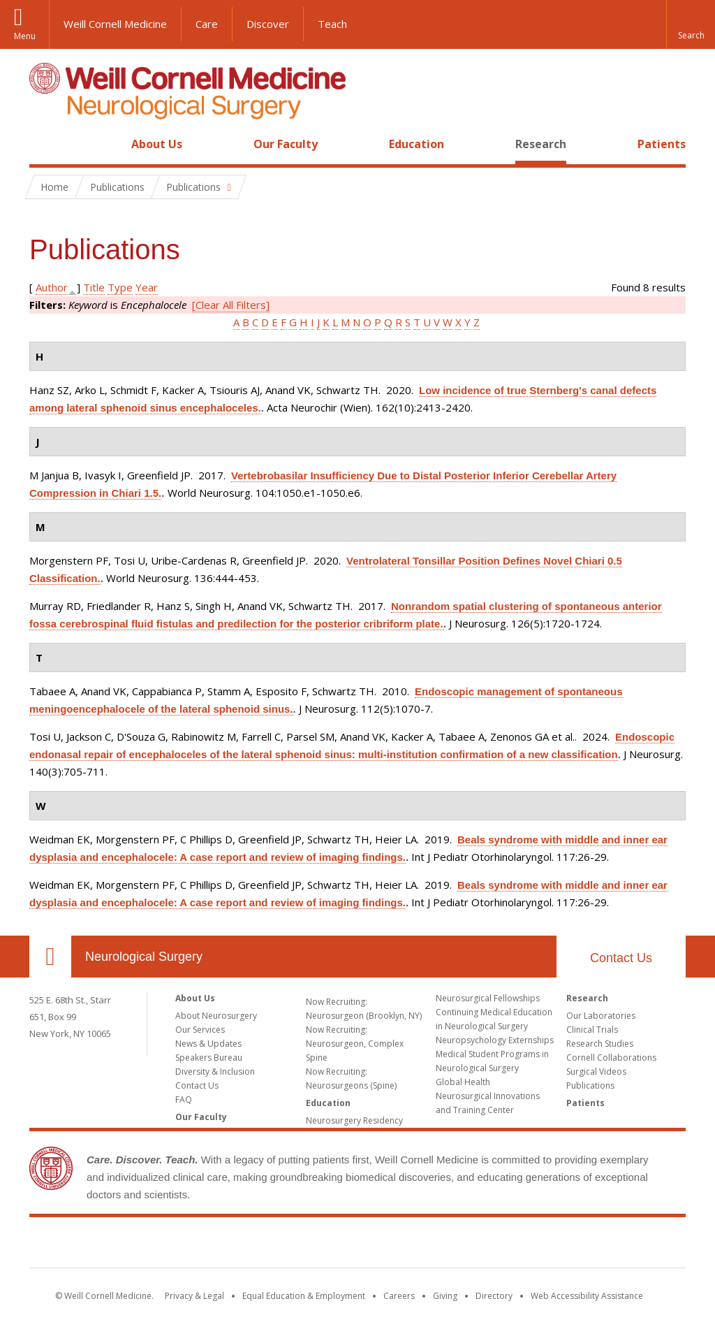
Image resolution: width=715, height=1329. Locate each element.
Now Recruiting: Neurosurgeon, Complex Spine (355, 1043)
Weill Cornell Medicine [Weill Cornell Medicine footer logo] (357, 1245)
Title (94, 287)
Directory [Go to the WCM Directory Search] (494, 1296)
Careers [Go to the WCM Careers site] (399, 1296)
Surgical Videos (596, 1071)
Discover (267, 24)
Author (52, 287)
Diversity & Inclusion (215, 1071)
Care (207, 24)
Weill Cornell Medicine (115, 24)
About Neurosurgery (216, 1016)
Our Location (50, 957)
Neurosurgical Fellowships (488, 998)
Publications (590, 1085)
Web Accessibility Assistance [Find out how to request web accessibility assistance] (587, 1296)
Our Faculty (285, 144)
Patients (661, 144)
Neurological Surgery (143, 957)
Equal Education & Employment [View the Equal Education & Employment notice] (303, 1296)
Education (416, 144)
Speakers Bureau (208, 1057)
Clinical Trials (592, 1030)
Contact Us (621, 958)
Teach (332, 24)
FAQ (183, 1099)
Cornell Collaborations (611, 1057)
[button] (690, 24)
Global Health (463, 1082)
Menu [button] (25, 36)
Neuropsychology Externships (495, 1040)
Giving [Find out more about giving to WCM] (445, 1296)
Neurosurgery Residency (354, 1120)
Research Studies (599, 1044)
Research (540, 144)
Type (120, 287)
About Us (156, 144)
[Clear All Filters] (231, 305)
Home (44, 144)
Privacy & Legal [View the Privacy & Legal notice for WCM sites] (194, 1296)
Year (146, 287)
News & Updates (208, 1044)
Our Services (200, 1030)
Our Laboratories (600, 1016)
